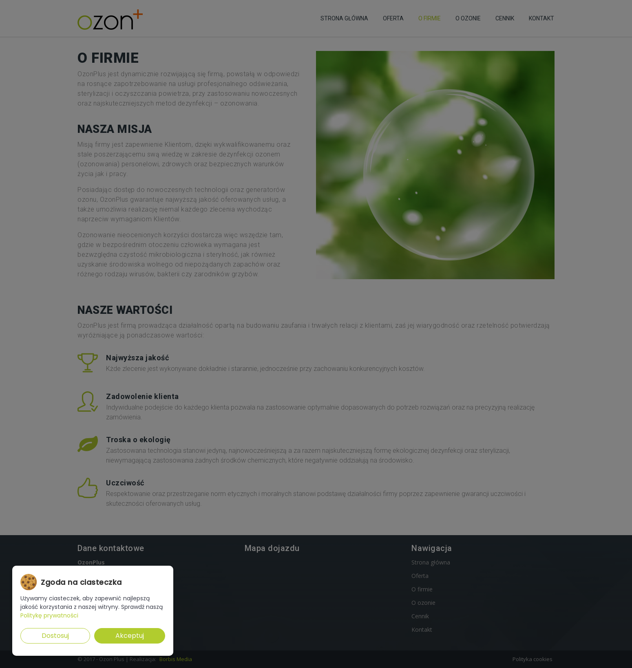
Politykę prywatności (49, 615)
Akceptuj (129, 635)
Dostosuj (55, 635)
